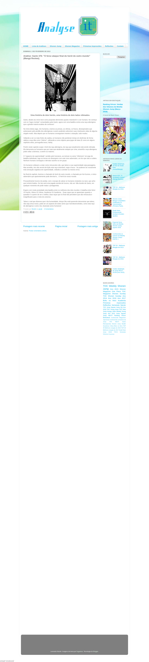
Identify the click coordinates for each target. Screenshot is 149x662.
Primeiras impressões (114, 303)
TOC (105, 286)
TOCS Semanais (120, 332)
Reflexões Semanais (111, 305)
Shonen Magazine (72, 46)
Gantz (124, 321)
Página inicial (61, 226)
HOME (25, 46)
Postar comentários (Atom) (37, 231)
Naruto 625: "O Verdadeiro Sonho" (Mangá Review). (119, 177)
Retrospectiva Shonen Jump (112, 324)
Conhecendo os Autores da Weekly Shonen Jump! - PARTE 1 (119, 236)
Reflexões (109, 46)
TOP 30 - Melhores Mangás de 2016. (119, 258)
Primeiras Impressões (92, 46)
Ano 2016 (112, 298)
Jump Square (121, 313)
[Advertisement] (112, 374)
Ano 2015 (114, 289)
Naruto (123, 305)
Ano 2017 (121, 298)
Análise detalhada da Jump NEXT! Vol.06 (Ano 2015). (119, 270)
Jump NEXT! (108, 315)
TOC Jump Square (109, 307)
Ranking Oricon (120, 315)
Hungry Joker (111, 311)
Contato (120, 46)
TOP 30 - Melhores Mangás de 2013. (119, 246)
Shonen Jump (55, 46)
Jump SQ (119, 307)
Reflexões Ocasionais (108, 334)
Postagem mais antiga (88, 226)
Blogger (95, 651)
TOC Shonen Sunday (112, 296)
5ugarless (80, 651)
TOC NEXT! (114, 321)
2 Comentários (49, 209)
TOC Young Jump (113, 309)
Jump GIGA (107, 332)
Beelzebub (106, 317)
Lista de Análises (39, 46)
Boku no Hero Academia (114, 300)
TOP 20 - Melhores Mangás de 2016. (119, 188)
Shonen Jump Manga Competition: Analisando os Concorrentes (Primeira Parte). (119, 202)
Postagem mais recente (34, 226)
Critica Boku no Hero (116, 326)
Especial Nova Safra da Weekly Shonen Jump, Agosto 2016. (118, 224)
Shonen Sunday (119, 294)
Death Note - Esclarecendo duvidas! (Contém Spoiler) (118, 213)
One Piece (116, 291)
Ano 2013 (111, 313)
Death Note (122, 330)
